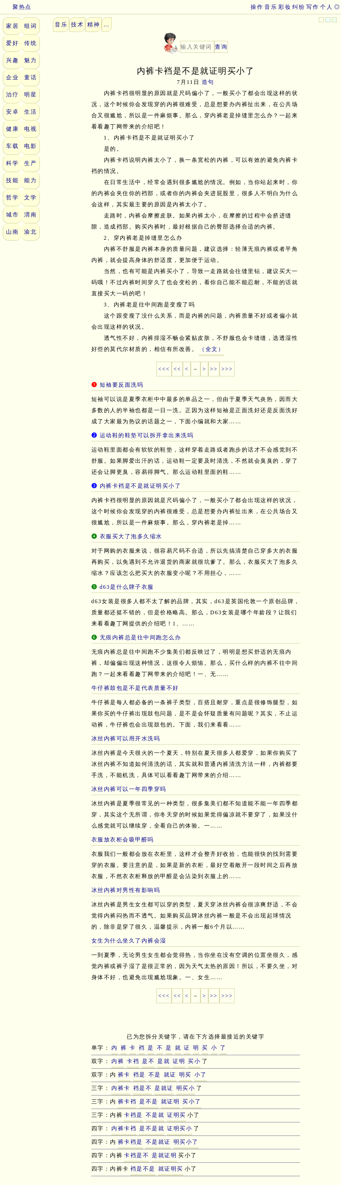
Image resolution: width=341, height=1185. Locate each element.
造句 (208, 82)
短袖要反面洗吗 (122, 385)
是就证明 (164, 1155)
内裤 (117, 1061)
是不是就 (151, 1128)
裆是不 (142, 1088)
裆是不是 (142, 1169)
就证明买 (170, 1169)
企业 (12, 77)
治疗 (12, 94)
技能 (12, 180)
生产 (30, 163)
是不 (148, 1061)
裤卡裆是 (130, 1142)
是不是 (148, 1101)
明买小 (185, 1088)
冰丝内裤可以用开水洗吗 (126, 738)
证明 (179, 1061)
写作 (312, 7)
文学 (30, 197)
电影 (30, 146)
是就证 (164, 1088)
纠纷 (298, 7)
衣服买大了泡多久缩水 (131, 536)
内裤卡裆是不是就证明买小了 (140, 486)
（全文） (211, 349)
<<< (164, 369)
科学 (12, 163)
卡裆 (133, 1061)
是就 (163, 1061)
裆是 (139, 1074)
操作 (257, 7)
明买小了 (186, 1142)
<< (177, 369)
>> (214, 369)
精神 (93, 24)
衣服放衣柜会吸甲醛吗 (122, 839)
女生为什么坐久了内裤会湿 (129, 940)
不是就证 (158, 1142)
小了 (200, 1074)
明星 (30, 94)
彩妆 (284, 7)
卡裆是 (133, 1115)
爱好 (12, 43)
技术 (77, 24)
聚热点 (16, 7)
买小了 (191, 1101)
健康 (12, 129)
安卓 (12, 111)
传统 (30, 43)
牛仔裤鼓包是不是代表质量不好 (135, 688)
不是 (154, 1074)
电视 (30, 129)
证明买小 (179, 1128)
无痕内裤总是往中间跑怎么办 (140, 637)
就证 (170, 1074)
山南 (12, 232)
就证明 (170, 1101)
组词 (30, 26)
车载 (12, 146)
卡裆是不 (136, 1155)
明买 (185, 1074)
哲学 (12, 197)
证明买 (176, 1115)
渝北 (30, 232)
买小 (194, 1061)
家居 (12, 26)
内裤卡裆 (123, 1128)
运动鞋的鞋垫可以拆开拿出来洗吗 (147, 435)
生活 (30, 111)
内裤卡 (120, 1088)
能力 (30, 180)
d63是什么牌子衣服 (127, 587)
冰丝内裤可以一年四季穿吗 (129, 789)
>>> (227, 369)
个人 (326, 7)
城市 (12, 214)
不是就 (155, 1115)
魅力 (30, 60)
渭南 (30, 214)
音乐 (270, 7)
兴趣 (12, 60)
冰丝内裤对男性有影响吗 (126, 890)
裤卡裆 (127, 1101)
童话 (30, 77)
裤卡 (124, 1074)
